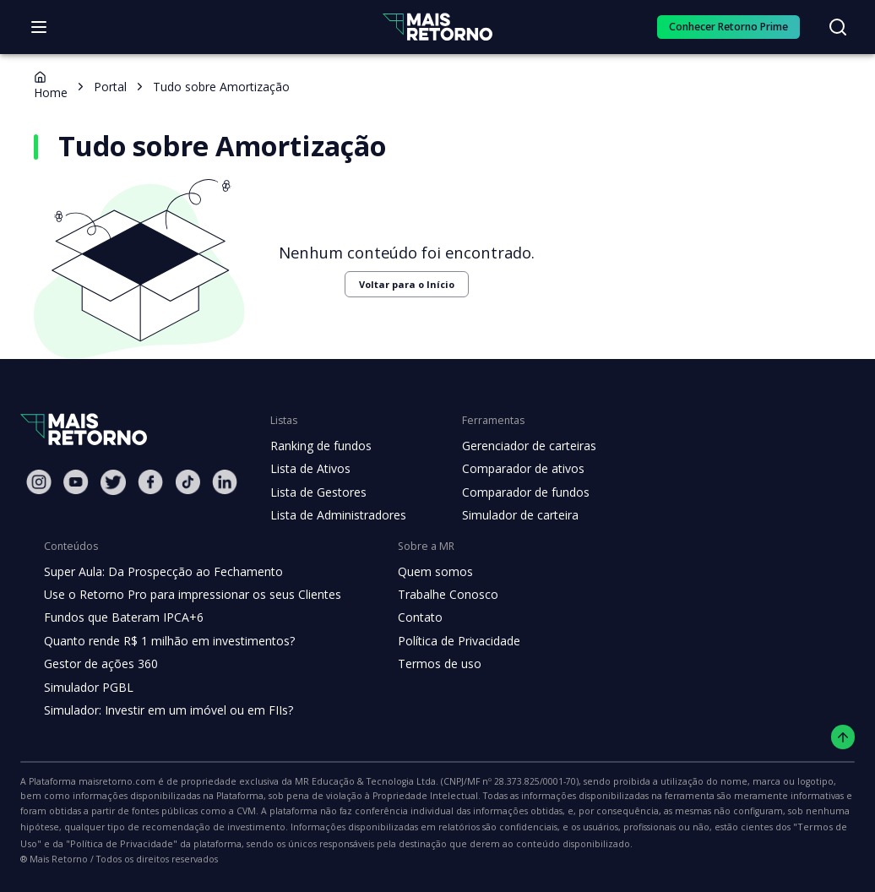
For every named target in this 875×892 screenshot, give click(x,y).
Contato (406, 617)
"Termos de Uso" (511, 827)
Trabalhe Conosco (434, 594)
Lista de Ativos (308, 469)
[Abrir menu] (39, 27)
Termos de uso (425, 664)
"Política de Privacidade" (618, 827)
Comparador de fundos (515, 492)
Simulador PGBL (88, 687)
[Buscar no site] (838, 27)
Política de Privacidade (446, 641)
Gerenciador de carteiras (520, 446)
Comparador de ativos (513, 469)
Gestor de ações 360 (99, 664)
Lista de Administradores (334, 515)
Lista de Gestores (316, 492)
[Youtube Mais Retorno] (76, 482)
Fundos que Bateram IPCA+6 (121, 617)
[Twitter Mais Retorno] (113, 482)
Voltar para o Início (395, 284)
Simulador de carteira (511, 515)
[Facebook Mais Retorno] (150, 482)
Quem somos (421, 572)
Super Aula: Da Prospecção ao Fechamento (159, 572)
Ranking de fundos (319, 446)
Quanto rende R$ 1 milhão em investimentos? (164, 641)
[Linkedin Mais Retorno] (224, 482)
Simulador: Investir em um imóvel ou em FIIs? (164, 710)
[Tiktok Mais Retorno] (187, 482)
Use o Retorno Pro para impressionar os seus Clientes (187, 594)
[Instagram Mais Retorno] (39, 482)
